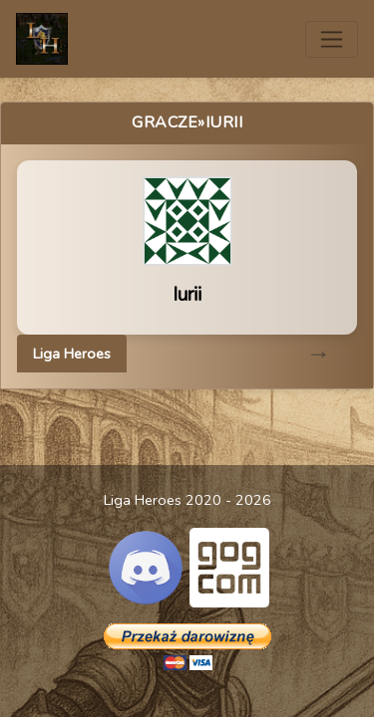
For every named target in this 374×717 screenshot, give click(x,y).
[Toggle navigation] (331, 39)
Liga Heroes (72, 353)
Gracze (164, 122)
